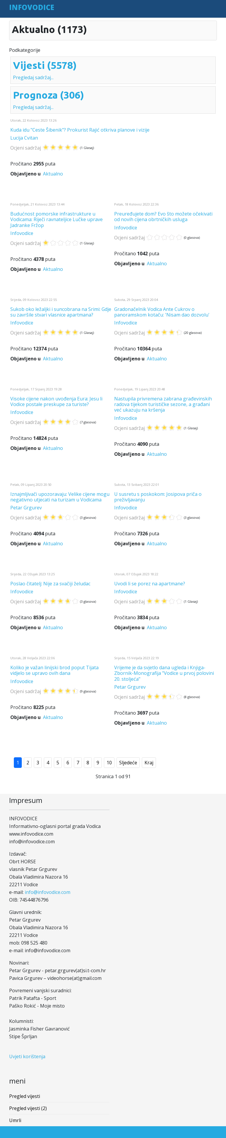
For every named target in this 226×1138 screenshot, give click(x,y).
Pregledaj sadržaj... (33, 77)
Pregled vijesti (24, 1096)
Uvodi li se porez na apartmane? (149, 583)
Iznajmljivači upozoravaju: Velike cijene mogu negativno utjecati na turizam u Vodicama (59, 497)
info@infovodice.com (47, 892)
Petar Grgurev (26, 507)
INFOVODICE (31, 7)
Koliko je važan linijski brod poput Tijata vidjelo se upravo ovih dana (54, 670)
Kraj (148, 762)
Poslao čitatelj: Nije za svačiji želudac (50, 583)
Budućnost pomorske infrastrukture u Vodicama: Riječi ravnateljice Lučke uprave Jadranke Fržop (56, 219)
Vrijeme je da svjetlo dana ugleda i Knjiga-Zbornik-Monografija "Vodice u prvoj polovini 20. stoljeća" (164, 673)
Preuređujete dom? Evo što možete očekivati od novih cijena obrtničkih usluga (163, 217)
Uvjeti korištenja (27, 1056)
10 (109, 762)
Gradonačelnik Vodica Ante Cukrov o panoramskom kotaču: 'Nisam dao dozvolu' (162, 312)
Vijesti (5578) (45, 65)
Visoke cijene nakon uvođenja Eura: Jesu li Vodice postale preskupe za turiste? (56, 401)
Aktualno (53, 173)
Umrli (15, 1120)
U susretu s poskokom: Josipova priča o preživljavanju (158, 497)
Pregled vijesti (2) (28, 1108)
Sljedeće (128, 762)
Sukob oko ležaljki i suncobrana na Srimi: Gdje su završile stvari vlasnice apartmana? (60, 312)
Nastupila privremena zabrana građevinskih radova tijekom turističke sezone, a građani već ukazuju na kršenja (163, 404)
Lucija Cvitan (24, 138)
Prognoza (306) (48, 94)
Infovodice (21, 233)
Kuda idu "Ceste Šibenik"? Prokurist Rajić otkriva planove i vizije (79, 130)
